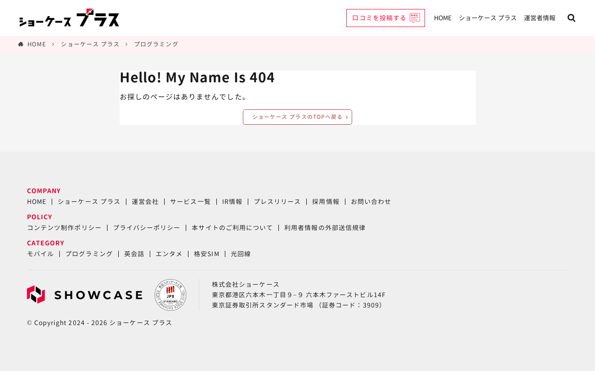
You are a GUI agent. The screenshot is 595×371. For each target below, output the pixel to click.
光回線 (241, 253)
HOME (443, 18)
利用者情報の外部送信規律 (325, 227)
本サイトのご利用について (232, 227)
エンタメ (169, 253)
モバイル (40, 253)
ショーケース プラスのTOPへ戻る (297, 117)
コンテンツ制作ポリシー (64, 227)
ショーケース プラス (488, 18)
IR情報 (232, 201)
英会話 (134, 253)
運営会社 (145, 201)
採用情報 (325, 201)
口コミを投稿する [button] (379, 18)
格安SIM (206, 253)
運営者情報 (539, 18)
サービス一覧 (190, 201)
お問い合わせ (371, 201)
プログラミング (156, 44)
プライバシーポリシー (147, 227)
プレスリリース (277, 201)
